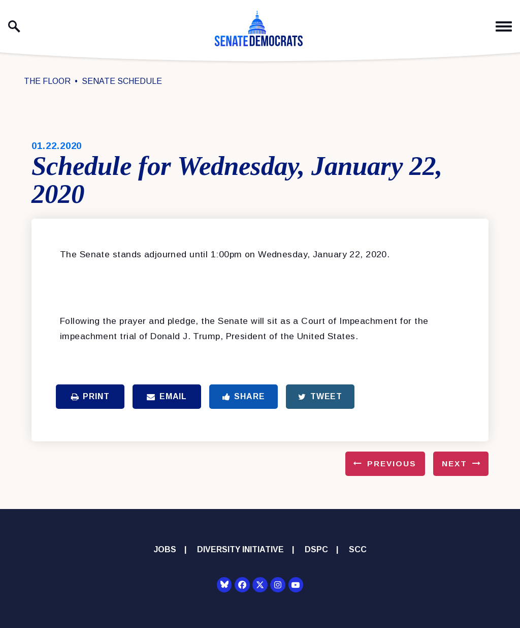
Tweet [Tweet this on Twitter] (320, 396)
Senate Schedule (122, 81)
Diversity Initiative (240, 549)
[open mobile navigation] (504, 26)
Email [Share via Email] (167, 396)
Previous (391, 463)
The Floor (47, 81)
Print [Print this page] (90, 396)
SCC (358, 549)
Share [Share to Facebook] (243, 396)
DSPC (316, 549)
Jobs (165, 549)
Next (454, 463)
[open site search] (14, 26)
